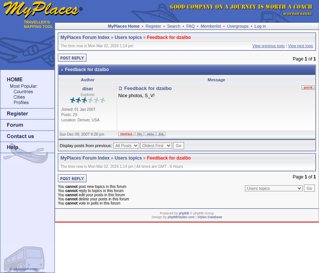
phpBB (184, 213)
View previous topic (268, 46)
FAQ (190, 26)
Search (173, 26)
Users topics (128, 37)
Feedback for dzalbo (169, 37)
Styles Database (209, 217)
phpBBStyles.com (181, 217)
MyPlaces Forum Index (85, 37)
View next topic (300, 46)
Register (153, 26)
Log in (260, 26)
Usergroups (238, 26)
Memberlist (211, 26)
